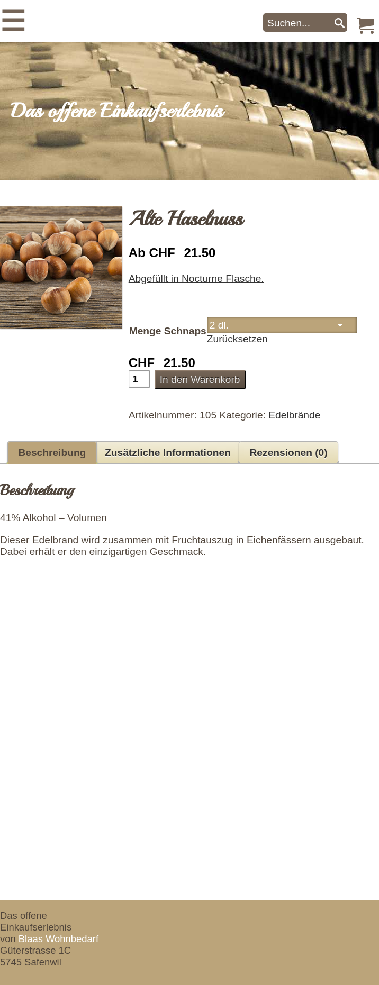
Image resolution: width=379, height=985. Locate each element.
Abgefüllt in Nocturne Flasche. (196, 278)
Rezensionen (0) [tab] (289, 452)
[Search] (339, 22)
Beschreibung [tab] (52, 452)
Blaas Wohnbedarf (58, 938)
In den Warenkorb (200, 379)
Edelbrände (294, 415)
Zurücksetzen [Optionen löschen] (237, 338)
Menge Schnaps (167, 330)
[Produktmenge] (139, 379)
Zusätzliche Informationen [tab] (168, 452)
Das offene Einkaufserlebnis (116, 111)
